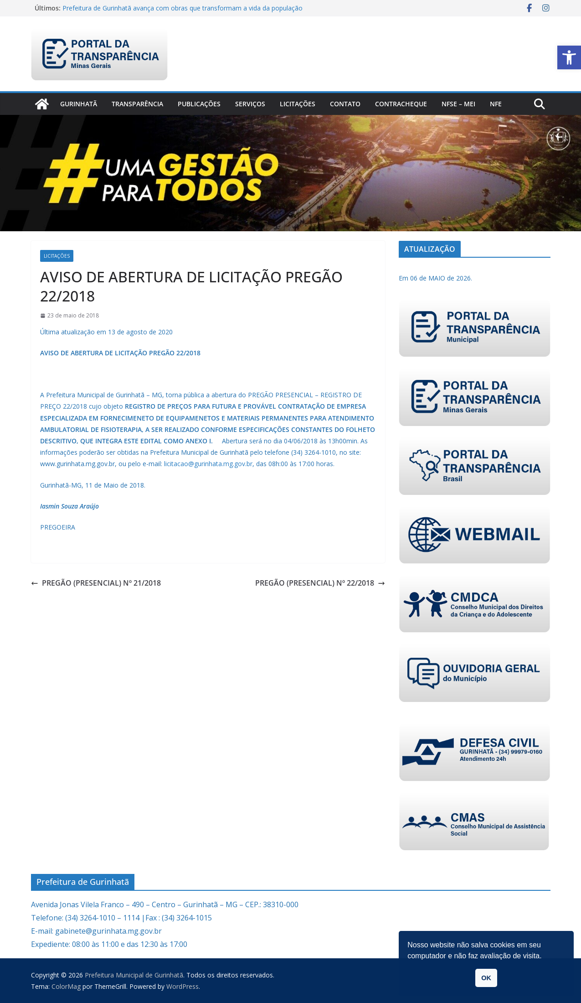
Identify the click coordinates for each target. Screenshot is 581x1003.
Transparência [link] (137, 103)
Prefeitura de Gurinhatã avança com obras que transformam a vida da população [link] (182, 8)
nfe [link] (496, 103)
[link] (569, 57)
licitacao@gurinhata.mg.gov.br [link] (208, 463)
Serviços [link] (250, 103)
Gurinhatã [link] (78, 103)
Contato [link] (345, 103)
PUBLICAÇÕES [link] (199, 103)
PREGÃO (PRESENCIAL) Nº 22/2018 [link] (320, 583)
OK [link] (486, 978)
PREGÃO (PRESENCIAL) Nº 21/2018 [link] (96, 583)
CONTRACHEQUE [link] (401, 103)
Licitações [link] (297, 103)
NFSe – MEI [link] (458, 103)
